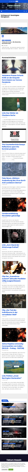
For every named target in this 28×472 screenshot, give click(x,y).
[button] (24, 11)
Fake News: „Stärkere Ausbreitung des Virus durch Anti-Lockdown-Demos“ (14, 180)
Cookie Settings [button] (4, 469)
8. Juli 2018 (5, 45)
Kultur (3, 40)
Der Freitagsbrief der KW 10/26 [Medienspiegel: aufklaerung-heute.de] (12, 446)
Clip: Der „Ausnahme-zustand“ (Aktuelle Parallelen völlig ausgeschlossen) (14, 278)
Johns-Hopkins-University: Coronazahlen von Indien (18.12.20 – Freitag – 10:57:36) (13, 346)
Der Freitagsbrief (5, 406)
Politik (4, 431)
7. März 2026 (6, 448)
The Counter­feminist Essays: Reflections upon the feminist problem (13, 146)
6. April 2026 (6, 411)
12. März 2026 (6, 436)
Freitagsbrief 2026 (12, 406)
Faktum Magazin (14, 5)
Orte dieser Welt (7, 40)
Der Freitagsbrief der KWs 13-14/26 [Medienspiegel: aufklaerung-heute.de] (13, 410)
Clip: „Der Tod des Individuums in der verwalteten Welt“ (9, 312)
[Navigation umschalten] (26, 11)
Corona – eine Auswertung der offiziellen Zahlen (12, 433)
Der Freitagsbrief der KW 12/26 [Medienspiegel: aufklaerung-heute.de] (12, 422)
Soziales (7, 431)
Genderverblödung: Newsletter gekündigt (11, 214)
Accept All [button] (11, 469)
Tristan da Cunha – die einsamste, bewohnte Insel (11, 42)
